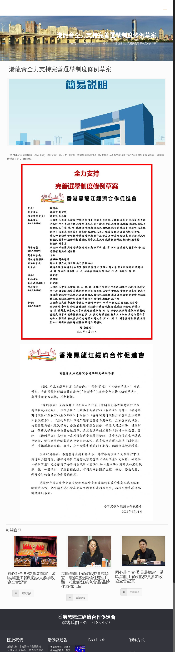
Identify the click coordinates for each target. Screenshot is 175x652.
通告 (105, 43)
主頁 (73, 43)
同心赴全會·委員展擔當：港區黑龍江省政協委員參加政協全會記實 (31, 578)
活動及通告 (89, 43)
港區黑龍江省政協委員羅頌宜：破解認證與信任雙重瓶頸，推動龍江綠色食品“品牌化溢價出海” (85, 580)
